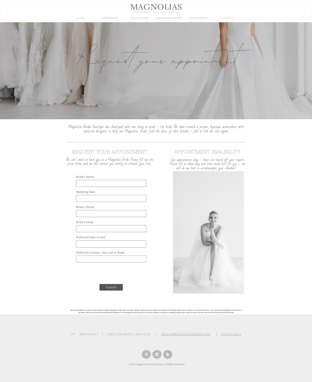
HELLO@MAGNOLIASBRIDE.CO (184, 334)
